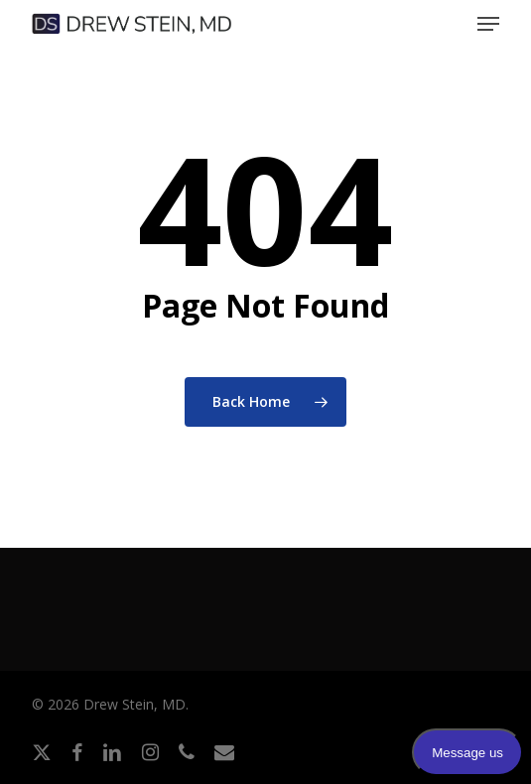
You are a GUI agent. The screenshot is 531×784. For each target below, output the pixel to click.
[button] (488, 24)
